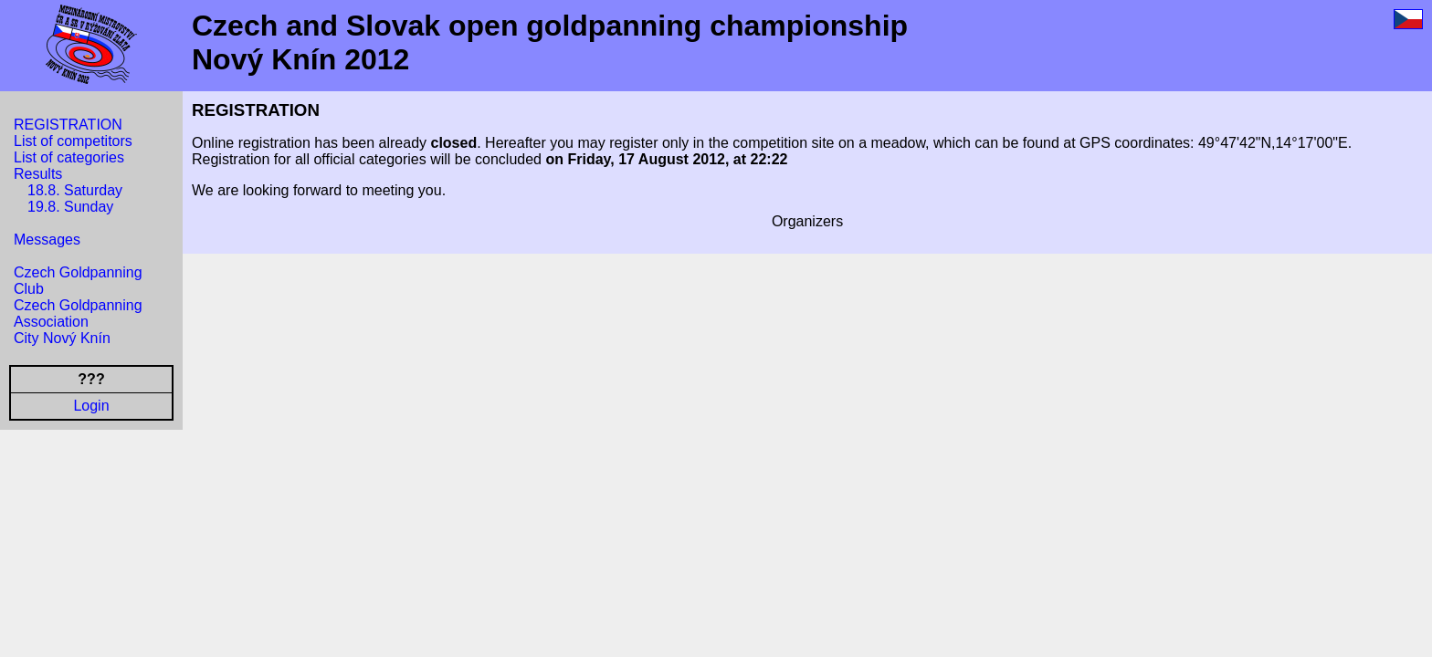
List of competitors (73, 141)
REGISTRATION (68, 124)
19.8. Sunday (70, 206)
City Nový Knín (62, 338)
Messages (47, 239)
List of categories (69, 157)
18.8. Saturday (74, 190)
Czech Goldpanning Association (78, 313)
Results (38, 174)
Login (91, 405)
